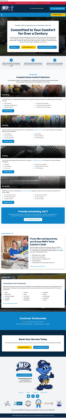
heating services (38, 130)
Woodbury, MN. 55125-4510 (25, 382)
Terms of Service (50, 415)
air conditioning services (37, 160)
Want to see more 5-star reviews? (36, 322)
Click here (39, 3)
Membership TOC (41, 415)
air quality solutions (26, 191)
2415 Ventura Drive (25, 380)
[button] (2, 15)
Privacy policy (32, 415)
